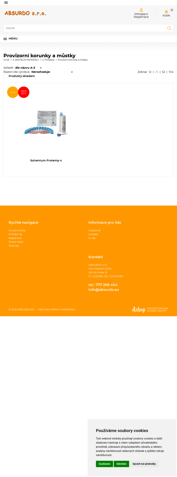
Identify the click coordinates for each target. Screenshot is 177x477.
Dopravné (94, 230)
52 (163, 72)
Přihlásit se (15, 234)
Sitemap (14, 246)
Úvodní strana (17, 230)
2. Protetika (48, 60)
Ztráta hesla (16, 242)
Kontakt (93, 234)
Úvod (6, 60)
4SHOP (162, 311)
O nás (91, 238)
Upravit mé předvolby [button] (144, 463)
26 (156, 72)
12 (150, 72)
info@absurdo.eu (103, 290)
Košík (168, 12)
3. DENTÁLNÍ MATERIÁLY (26, 60)
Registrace (15, 238)
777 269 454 (107, 285)
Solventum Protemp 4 (46, 160)
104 (171, 72)
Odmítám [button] (122, 463)
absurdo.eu (26, 309)
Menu (13, 38)
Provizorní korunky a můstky (73, 60)
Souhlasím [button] (104, 463)
